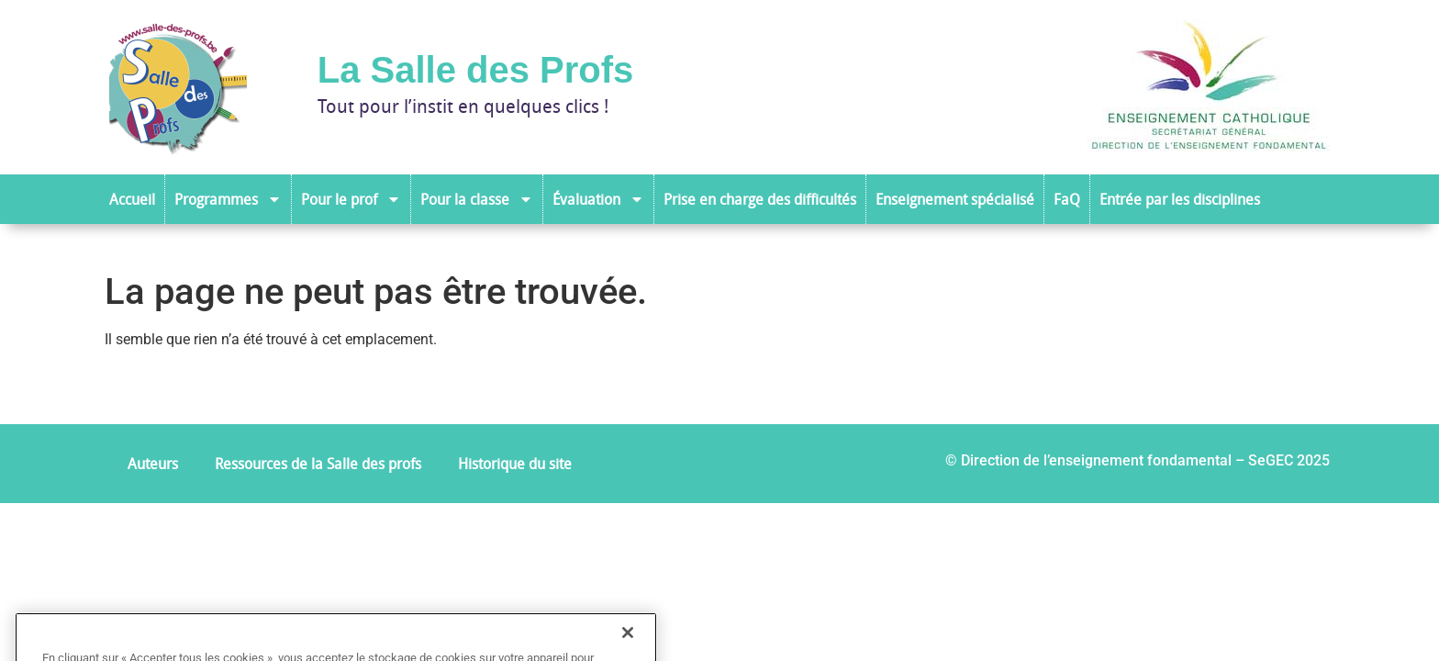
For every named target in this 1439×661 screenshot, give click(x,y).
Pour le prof (351, 199)
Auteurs (153, 464)
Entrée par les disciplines (1179, 199)
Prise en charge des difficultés (760, 199)
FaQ (1067, 199)
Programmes (228, 199)
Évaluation (598, 199)
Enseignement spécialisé (955, 199)
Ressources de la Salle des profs (318, 464)
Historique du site (515, 464)
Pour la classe (476, 199)
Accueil (132, 199)
